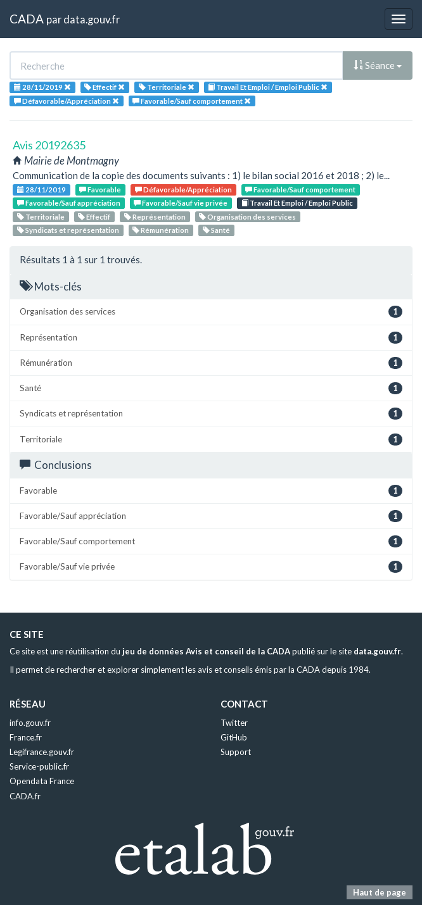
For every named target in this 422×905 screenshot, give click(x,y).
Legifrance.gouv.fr (42, 752)
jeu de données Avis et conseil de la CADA (206, 651)
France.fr (26, 737)
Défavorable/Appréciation (183, 189)
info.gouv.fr (30, 723)
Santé (216, 230)
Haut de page (379, 892)
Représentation (155, 217)
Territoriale (41, 217)
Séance (378, 65)
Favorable (100, 189)
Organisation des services (247, 217)
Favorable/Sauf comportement (300, 189)
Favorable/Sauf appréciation (68, 203)
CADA (27, 18)
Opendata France (42, 781)
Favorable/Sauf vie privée (180, 203)
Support (236, 752)
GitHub (234, 737)
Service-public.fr (39, 766)
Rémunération (160, 230)
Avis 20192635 (49, 145)
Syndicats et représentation (68, 230)
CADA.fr (25, 796)
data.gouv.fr (91, 19)
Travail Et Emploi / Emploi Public (297, 203)
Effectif (94, 217)
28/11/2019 (41, 189)
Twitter (234, 723)
